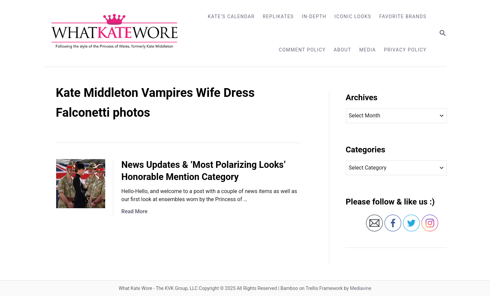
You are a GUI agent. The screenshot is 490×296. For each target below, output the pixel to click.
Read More (134, 211)
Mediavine (360, 288)
